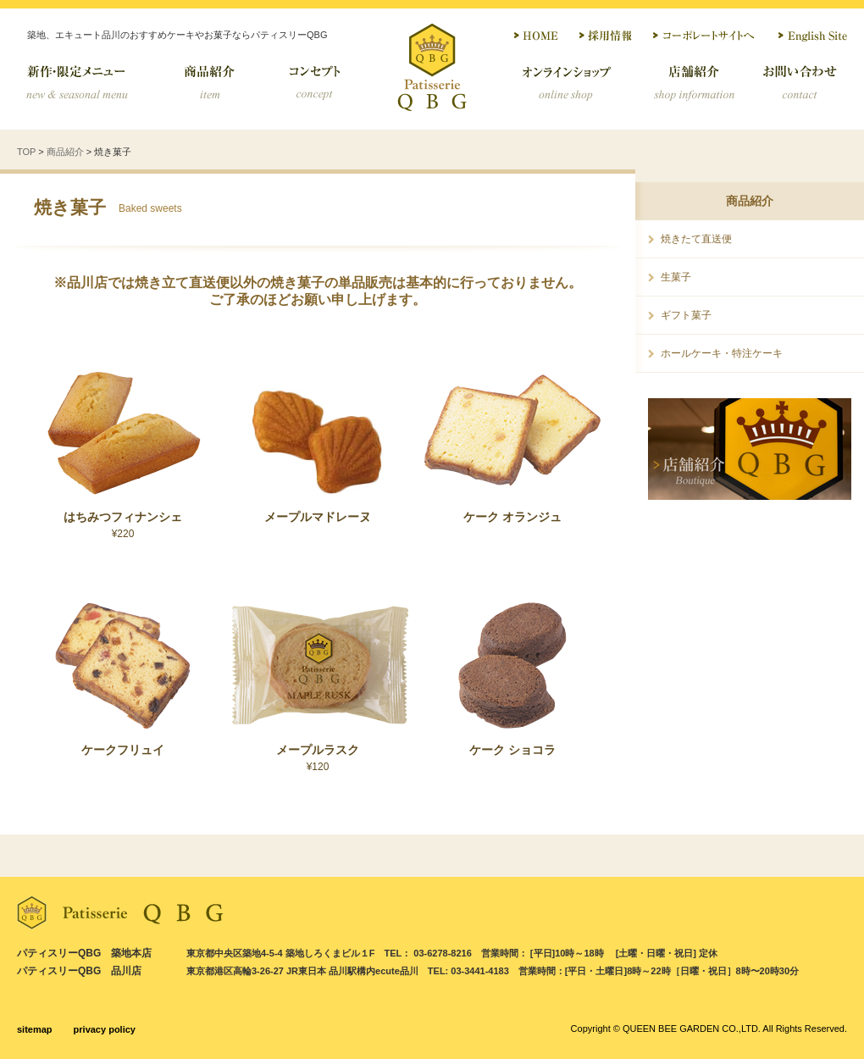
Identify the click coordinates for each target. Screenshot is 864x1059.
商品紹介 (207, 83)
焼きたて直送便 (696, 239)
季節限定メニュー (89, 83)
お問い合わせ (800, 83)
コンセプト (315, 83)
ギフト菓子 (686, 315)
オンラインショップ (565, 83)
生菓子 (676, 277)
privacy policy (105, 1029)
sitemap (35, 1029)
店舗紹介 (692, 83)
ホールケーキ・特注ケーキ (722, 353)
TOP (26, 152)
